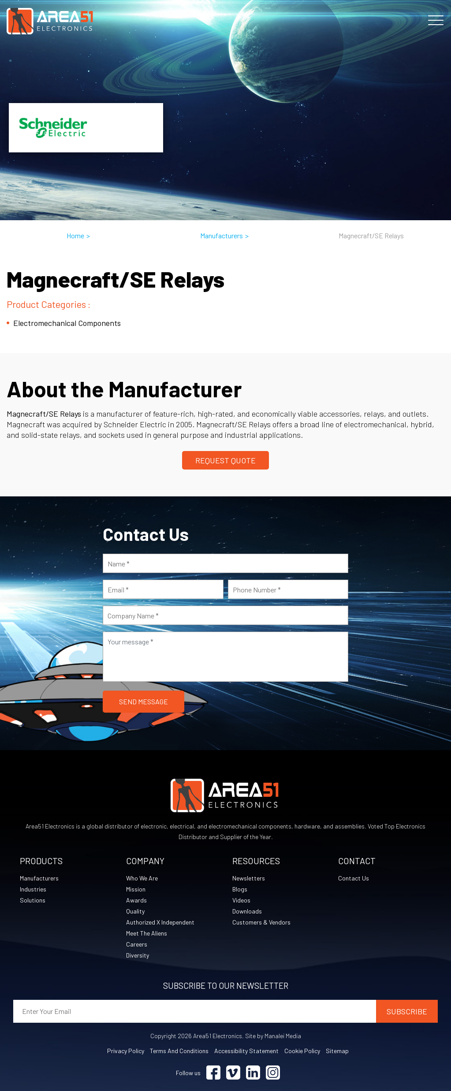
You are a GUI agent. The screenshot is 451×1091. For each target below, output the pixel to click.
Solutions (32, 900)
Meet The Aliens (146, 933)
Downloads (247, 911)
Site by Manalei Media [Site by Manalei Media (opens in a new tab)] (273, 1035)
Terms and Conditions (179, 1050)
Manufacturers (221, 235)
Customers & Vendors (261, 922)
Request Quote (225, 460)
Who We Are (142, 878)
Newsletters (248, 878)
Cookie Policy (302, 1050)
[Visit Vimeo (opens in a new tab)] (233, 1072)
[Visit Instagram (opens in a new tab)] (273, 1072)
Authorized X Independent (160, 922)
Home (75, 235)
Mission (135, 889)
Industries (33, 889)
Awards (136, 900)
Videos (241, 900)
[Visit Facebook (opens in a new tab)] (213, 1072)
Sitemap (337, 1050)
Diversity (137, 955)
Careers (136, 944)
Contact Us (353, 878)
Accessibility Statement (246, 1050)
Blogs (239, 889)
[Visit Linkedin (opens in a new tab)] (253, 1072)
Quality (135, 911)
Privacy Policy (125, 1050)
